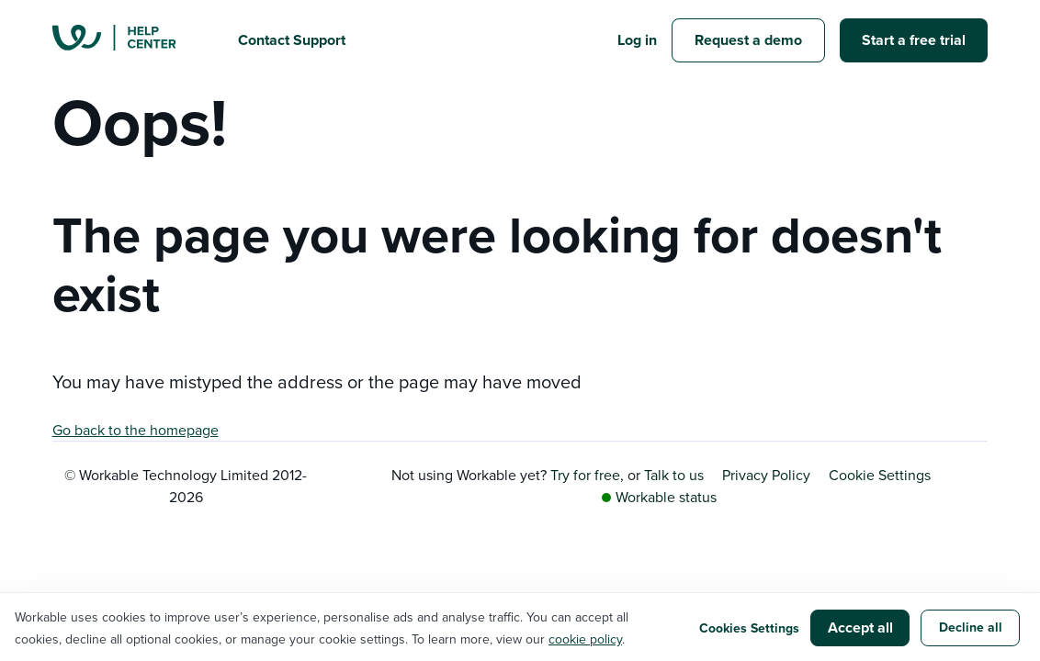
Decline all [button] (970, 627)
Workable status (659, 497)
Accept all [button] (860, 627)
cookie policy (585, 639)
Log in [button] (637, 39)
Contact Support (291, 39)
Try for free (585, 475)
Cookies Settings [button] (749, 628)
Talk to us (674, 475)
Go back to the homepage (135, 430)
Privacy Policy (766, 475)
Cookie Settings (880, 475)
